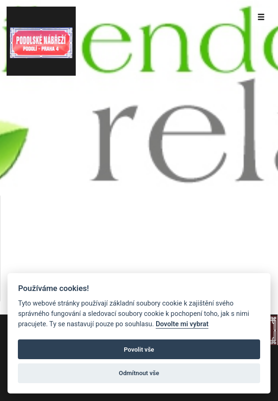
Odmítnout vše (139, 373)
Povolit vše (139, 349)
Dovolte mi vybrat (182, 324)
